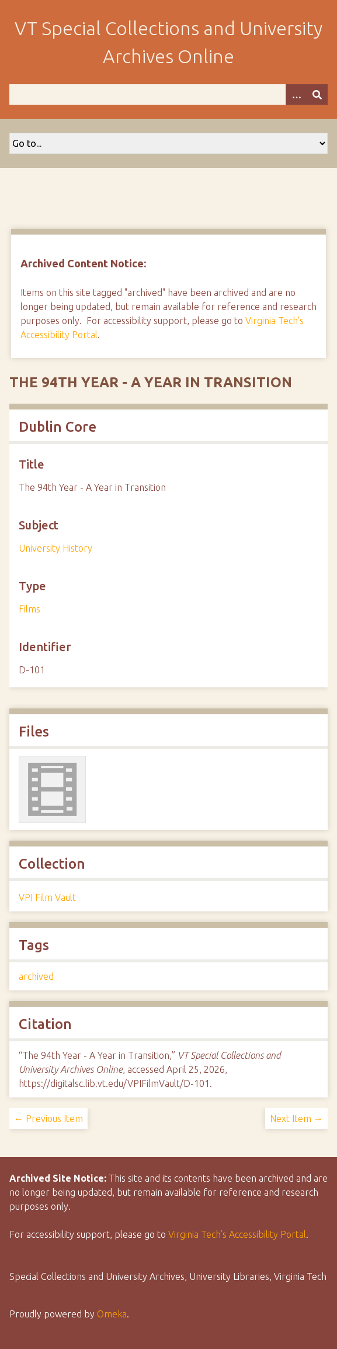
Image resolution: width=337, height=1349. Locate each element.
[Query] (168, 94)
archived (36, 976)
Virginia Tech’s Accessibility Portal (237, 1234)
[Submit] (317, 94)
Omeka (112, 1314)
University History (55, 548)
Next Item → (296, 1118)
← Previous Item (48, 1118)
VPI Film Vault (47, 897)
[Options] (296, 94)
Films (29, 609)
